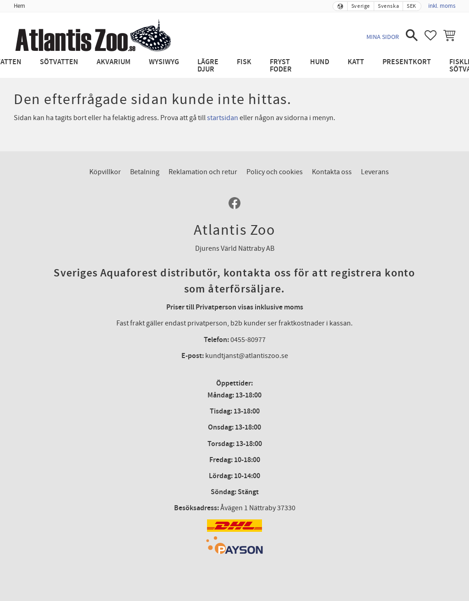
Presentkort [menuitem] (406, 62)
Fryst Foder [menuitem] (281, 65)
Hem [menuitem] (19, 6)
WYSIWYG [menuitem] (164, 62)
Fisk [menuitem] (244, 62)
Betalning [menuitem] (144, 171)
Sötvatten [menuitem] (59, 62)
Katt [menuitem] (356, 62)
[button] (412, 35)
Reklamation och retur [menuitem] (203, 171)
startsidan (222, 117)
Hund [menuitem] (319, 62)
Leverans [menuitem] (375, 171)
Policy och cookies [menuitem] (274, 171)
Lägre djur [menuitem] (207, 65)
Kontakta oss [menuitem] (332, 171)
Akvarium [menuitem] (114, 62)
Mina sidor (382, 37)
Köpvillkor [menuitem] (105, 171)
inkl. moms (441, 6)
